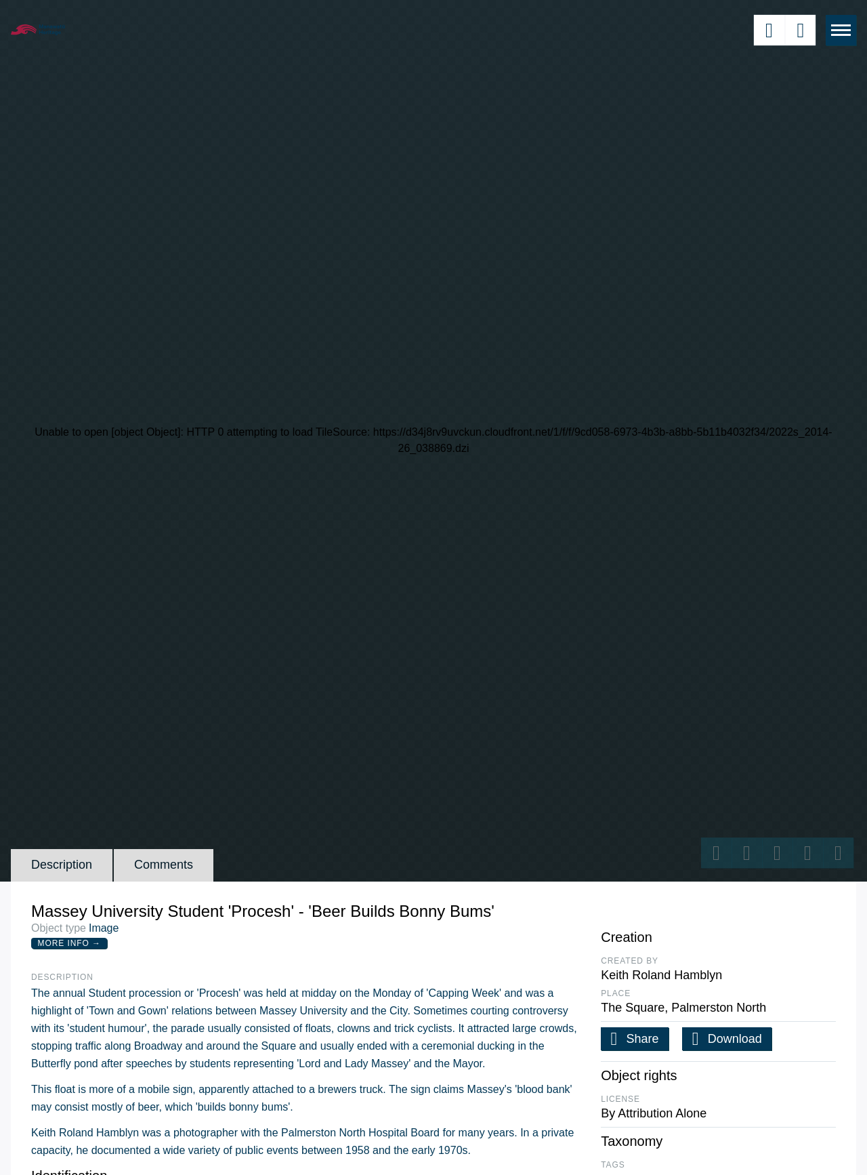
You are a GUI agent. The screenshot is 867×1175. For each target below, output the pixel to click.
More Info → (69, 943)
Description (61, 864)
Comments (163, 864)
